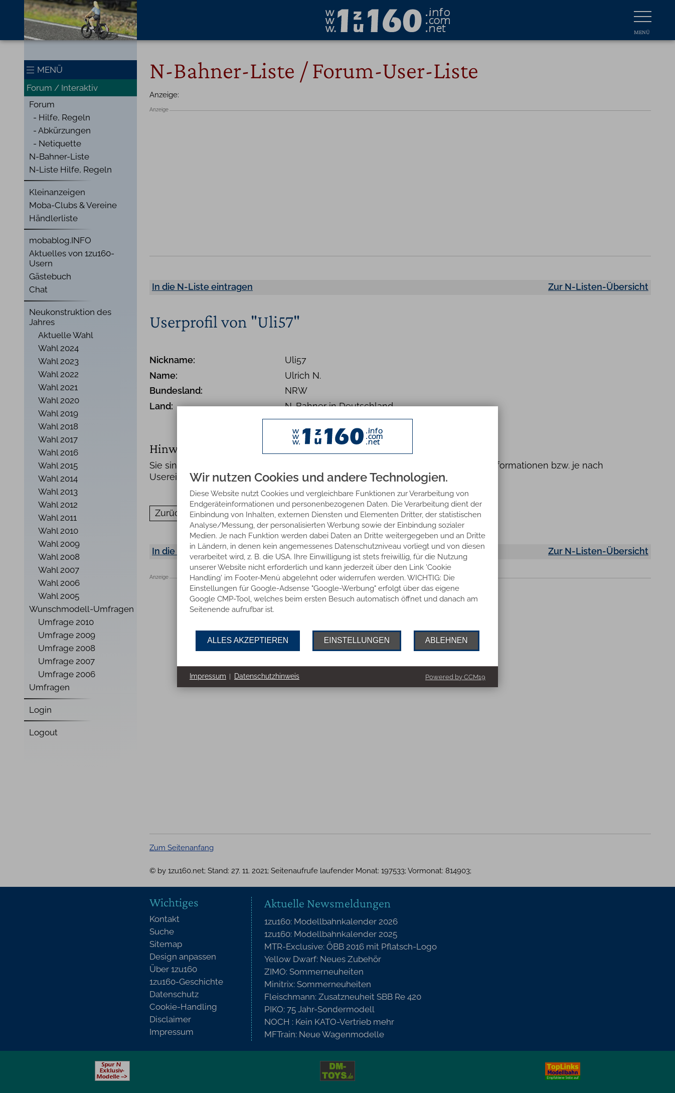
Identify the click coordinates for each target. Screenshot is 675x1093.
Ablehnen (446, 640)
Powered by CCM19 (455, 677)
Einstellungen (357, 640)
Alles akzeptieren (247, 640)
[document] (337, 551)
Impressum (208, 676)
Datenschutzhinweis (266, 676)
